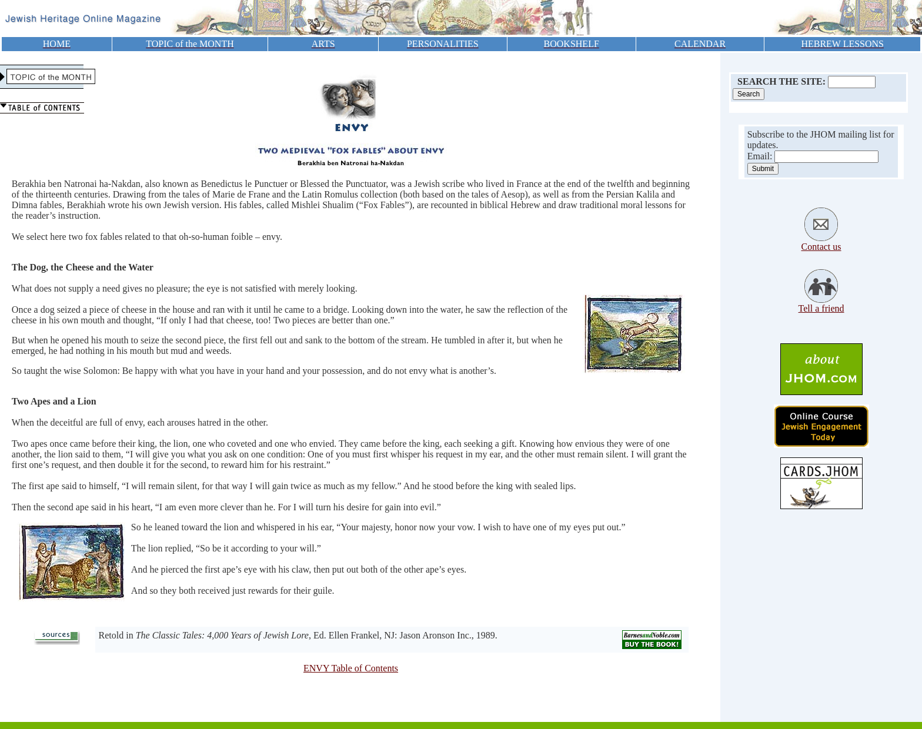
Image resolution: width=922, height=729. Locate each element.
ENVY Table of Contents (350, 668)
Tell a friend (821, 308)
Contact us (821, 247)
